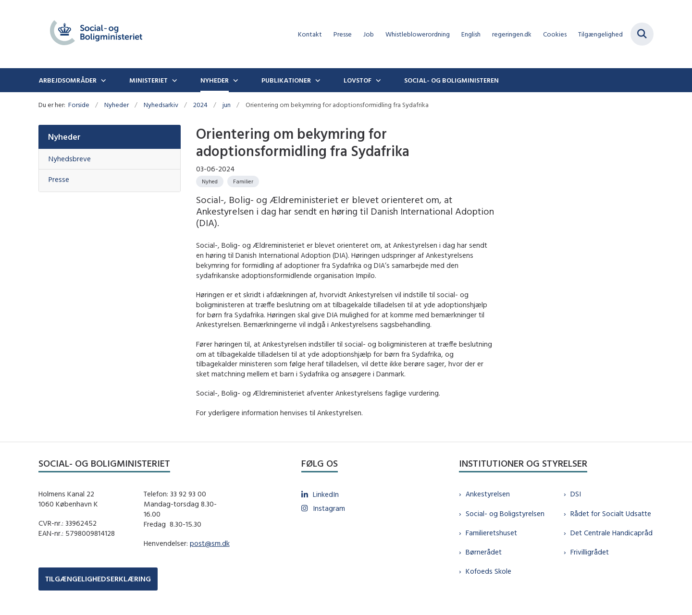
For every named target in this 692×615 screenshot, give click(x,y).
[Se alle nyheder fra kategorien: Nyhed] (209, 181)
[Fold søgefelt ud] (642, 34)
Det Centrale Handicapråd (611, 532)
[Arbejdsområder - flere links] (102, 80)
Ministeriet (148, 80)
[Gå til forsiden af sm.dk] (96, 34)
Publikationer (286, 80)
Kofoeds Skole (488, 571)
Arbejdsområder (67, 80)
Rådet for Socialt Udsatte (610, 513)
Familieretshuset (491, 532)
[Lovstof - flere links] (377, 80)
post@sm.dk (210, 543)
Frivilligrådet (589, 551)
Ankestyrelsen (488, 493)
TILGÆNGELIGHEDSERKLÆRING (98, 578)
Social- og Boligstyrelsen (505, 513)
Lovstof (357, 80)
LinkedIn (326, 494)
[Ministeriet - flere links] (173, 80)
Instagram (329, 508)
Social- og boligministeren (451, 80)
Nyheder (214, 80)
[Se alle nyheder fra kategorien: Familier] (243, 181)
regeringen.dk (511, 34)
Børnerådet (484, 551)
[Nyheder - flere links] (234, 80)
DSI (575, 493)
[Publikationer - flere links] (317, 80)
